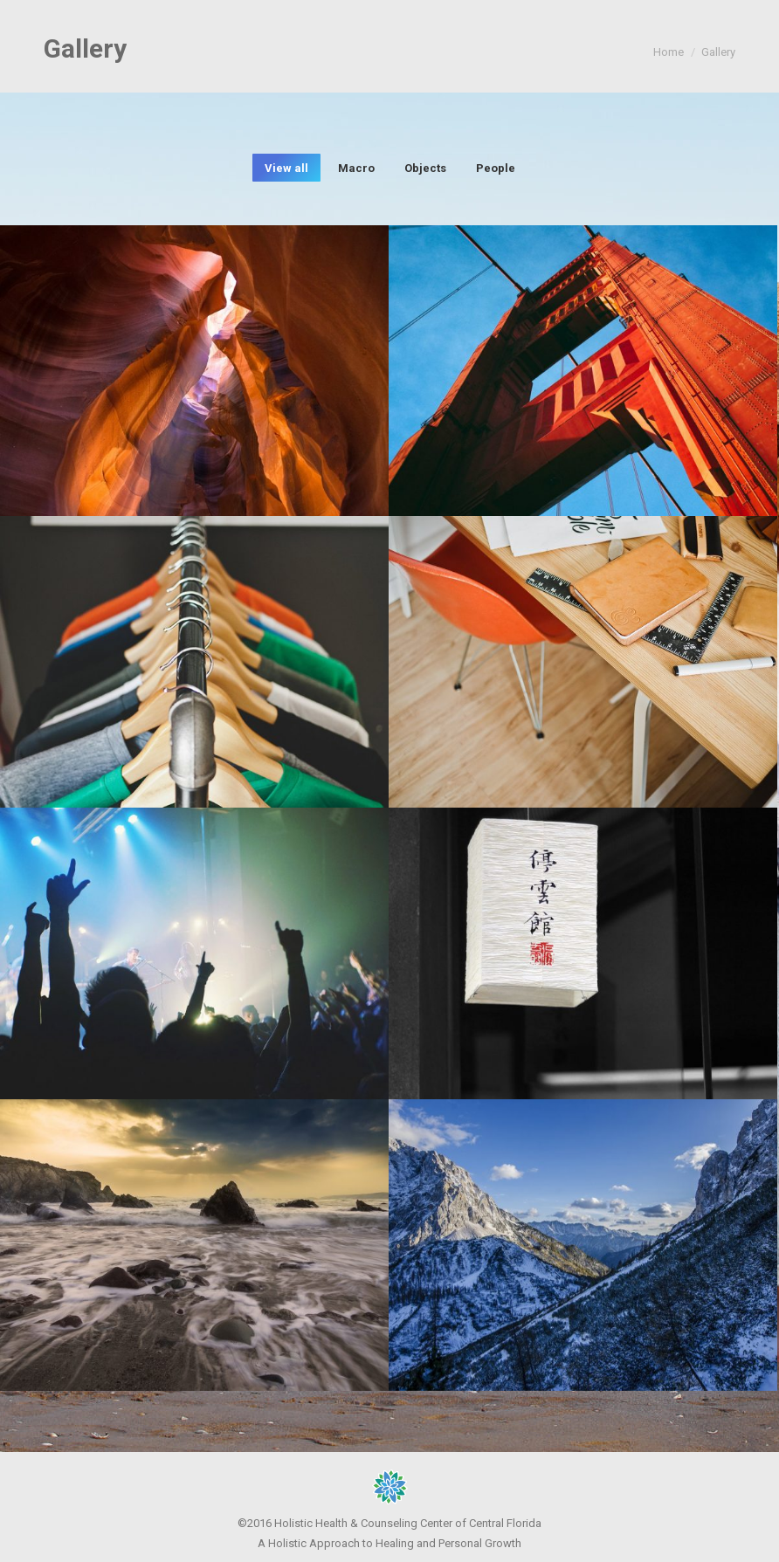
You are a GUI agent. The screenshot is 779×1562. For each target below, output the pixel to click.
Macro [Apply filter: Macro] (356, 168)
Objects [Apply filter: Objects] (425, 168)
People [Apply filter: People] (495, 168)
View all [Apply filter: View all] (286, 168)
